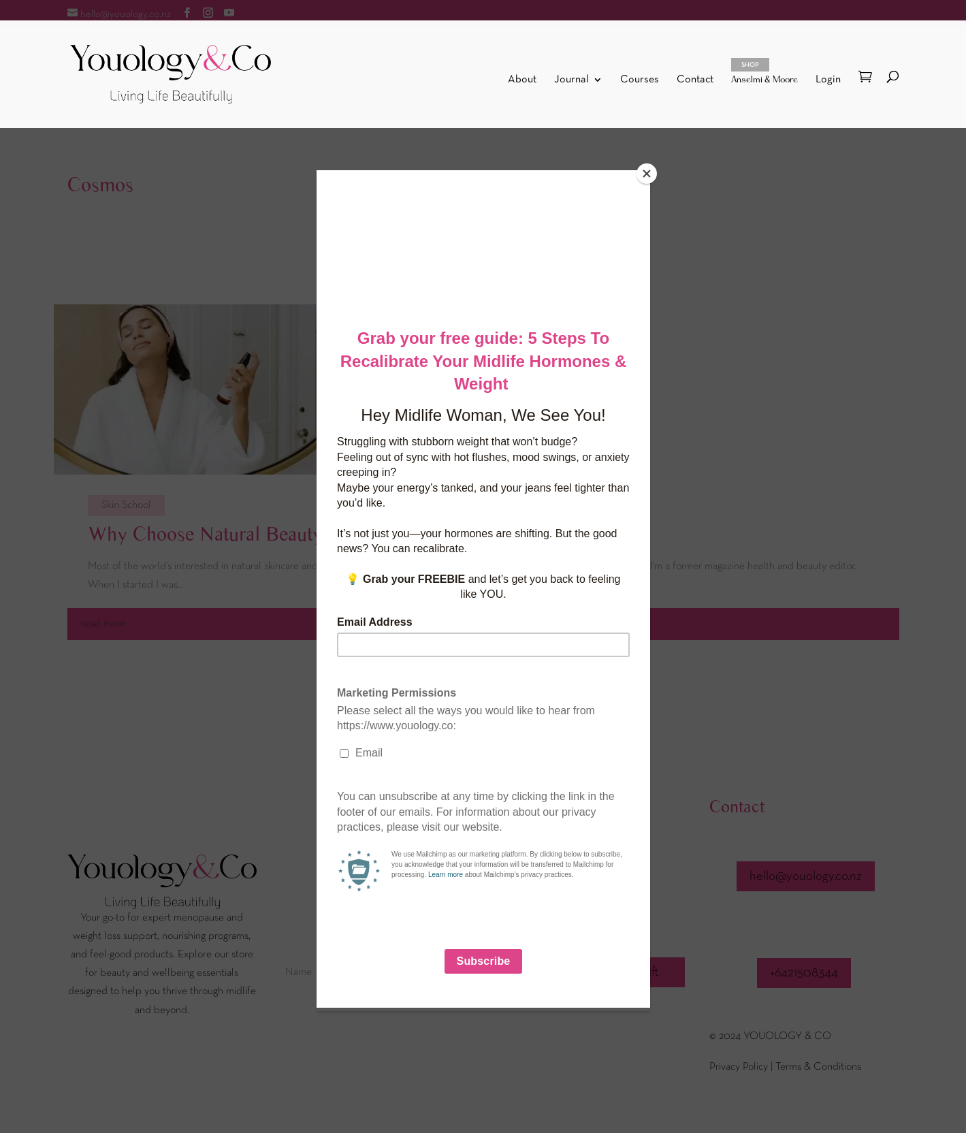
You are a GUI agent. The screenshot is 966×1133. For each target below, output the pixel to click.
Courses (639, 80)
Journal (571, 80)
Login (828, 79)
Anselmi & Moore (764, 71)
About (522, 80)
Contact (695, 80)
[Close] (647, 173)
